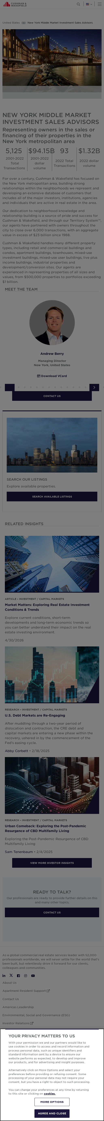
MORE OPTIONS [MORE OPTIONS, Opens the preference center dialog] (52, 1101)
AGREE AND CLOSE (52, 1113)
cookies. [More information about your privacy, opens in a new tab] (50, 1093)
